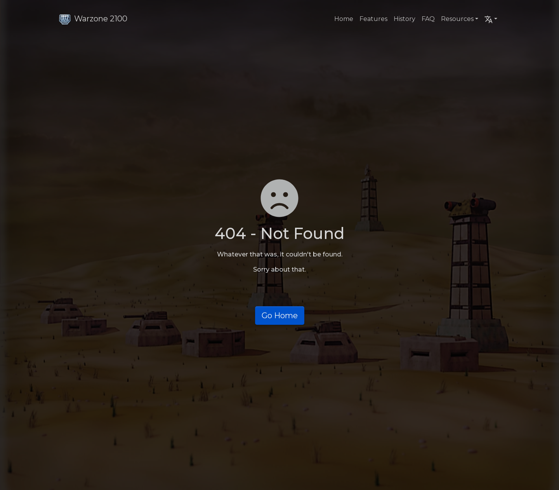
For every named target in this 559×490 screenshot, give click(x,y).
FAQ (428, 19)
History (404, 19)
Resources (457, 19)
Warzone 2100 (93, 18)
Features (373, 19)
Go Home (280, 315)
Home (343, 19)
